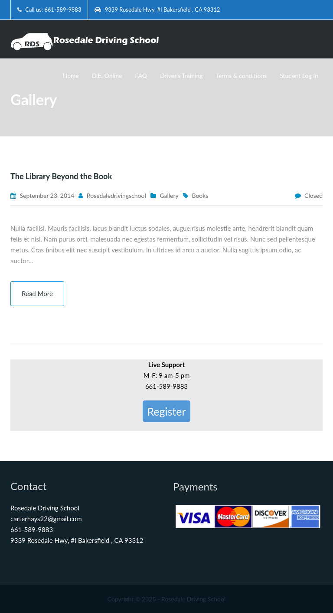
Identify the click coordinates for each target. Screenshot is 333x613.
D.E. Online (107, 75)
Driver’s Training (181, 75)
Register (166, 411)
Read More (37, 293)
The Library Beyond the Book (61, 176)
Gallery (169, 195)
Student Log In (299, 75)
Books (200, 195)
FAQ (141, 75)
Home (71, 75)
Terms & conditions (241, 75)
